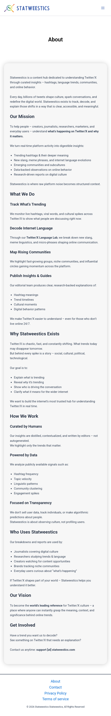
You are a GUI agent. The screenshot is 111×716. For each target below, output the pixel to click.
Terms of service (55, 699)
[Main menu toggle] (103, 8)
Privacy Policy (56, 693)
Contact (55, 687)
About (55, 681)
